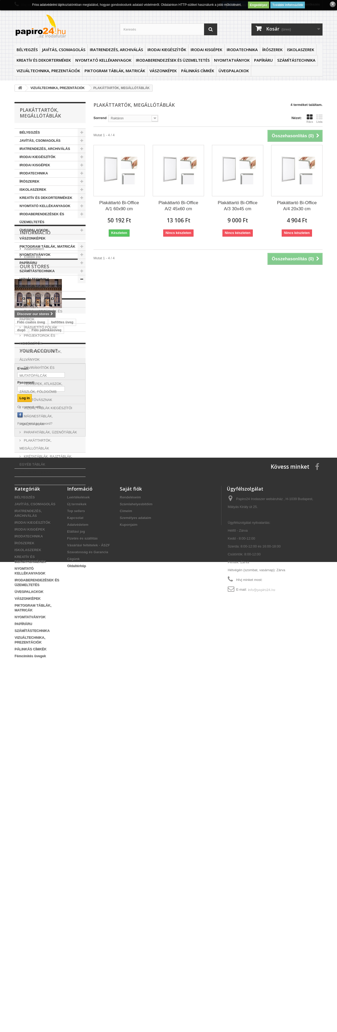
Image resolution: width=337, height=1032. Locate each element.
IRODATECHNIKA (242, 49)
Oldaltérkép (76, 909)
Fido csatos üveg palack (37, 649)
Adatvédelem (33, 515)
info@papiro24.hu (261, 932)
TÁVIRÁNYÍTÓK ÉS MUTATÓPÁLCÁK (36, 372)
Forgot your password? (34, 766)
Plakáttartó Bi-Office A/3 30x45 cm (237, 205)
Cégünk (73, 902)
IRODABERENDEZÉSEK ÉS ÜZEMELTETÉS (173, 60)
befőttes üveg (62, 626)
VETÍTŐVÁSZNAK (37, 400)
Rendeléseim (130, 840)
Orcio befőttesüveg (32, 665)
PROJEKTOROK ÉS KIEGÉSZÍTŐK (37, 339)
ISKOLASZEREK (300, 49)
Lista (319, 118)
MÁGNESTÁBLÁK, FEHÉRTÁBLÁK (36, 420)
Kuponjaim (128, 867)
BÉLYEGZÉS (27, 49)
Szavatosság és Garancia (87, 895)
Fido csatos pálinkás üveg (38, 673)
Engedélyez (258, 5)
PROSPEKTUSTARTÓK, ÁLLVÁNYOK (40, 355)
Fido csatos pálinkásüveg (38, 657)
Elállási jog (32, 523)
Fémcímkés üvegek (35, 481)
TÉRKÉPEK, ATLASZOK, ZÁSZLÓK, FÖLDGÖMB (40, 388)
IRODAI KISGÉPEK (206, 49)
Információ (35, 501)
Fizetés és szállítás (82, 881)
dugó (21, 633)
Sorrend (100, 118)
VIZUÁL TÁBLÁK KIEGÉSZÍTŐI (47, 408)
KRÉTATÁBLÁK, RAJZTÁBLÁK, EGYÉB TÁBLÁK (45, 460)
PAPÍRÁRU (263, 60)
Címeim (126, 854)
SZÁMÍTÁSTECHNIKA (296, 60)
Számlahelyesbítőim (136, 847)
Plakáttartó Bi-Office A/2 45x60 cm (178, 205)
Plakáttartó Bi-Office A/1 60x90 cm (119, 205)
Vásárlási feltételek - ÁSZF (88, 888)
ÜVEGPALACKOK (234, 70)
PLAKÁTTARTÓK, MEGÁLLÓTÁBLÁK (35, 444)
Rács (309, 118)
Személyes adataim (135, 861)
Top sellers (76, 854)
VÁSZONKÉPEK (163, 70)
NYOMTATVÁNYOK (232, 60)
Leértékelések (78, 840)
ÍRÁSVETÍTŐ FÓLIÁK (40, 327)
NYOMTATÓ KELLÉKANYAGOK (103, 60)
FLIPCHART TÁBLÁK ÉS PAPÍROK (40, 315)
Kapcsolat (75, 861)
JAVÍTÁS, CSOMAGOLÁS (63, 49)
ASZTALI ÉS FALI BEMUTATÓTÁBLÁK (35, 299)
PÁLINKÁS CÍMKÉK (197, 70)
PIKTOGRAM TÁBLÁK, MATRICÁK (115, 70)
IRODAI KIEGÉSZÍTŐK (166, 49)
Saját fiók (131, 831)
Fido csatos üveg (31, 626)
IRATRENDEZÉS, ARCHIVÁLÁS (116, 49)
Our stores (34, 543)
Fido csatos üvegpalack (36, 641)
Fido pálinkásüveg (46, 633)
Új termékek (77, 847)
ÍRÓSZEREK (272, 49)
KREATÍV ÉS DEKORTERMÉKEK (44, 60)
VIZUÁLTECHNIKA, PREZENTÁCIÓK (48, 70)
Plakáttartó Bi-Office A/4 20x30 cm (297, 205)
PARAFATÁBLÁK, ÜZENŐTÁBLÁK (50, 432)
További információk (287, 5)
